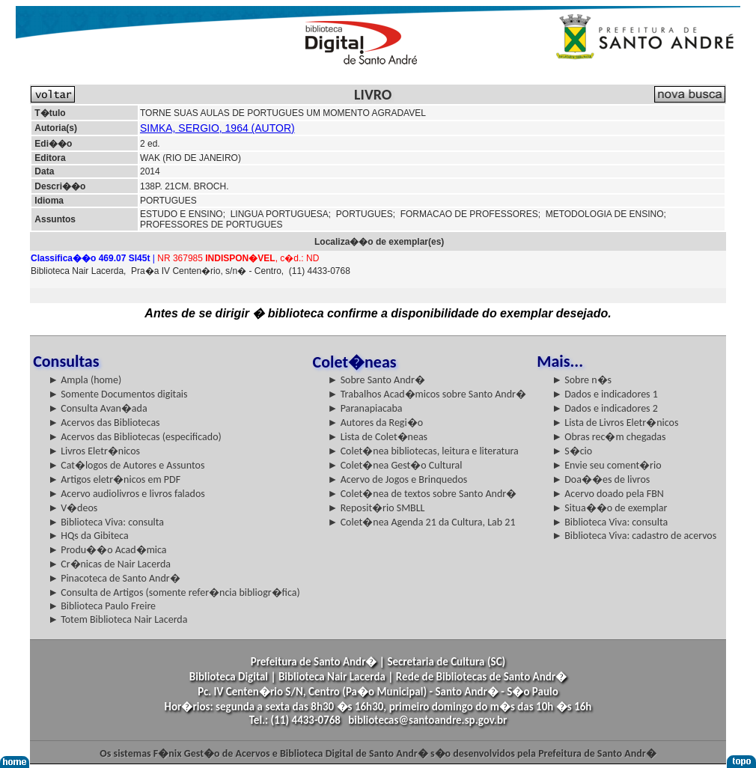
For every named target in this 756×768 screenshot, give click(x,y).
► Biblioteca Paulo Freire (102, 606)
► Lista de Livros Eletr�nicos (615, 422)
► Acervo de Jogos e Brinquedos (398, 479)
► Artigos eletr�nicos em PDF (114, 479)
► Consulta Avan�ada (97, 408)
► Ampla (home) (84, 380)
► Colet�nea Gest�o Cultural (395, 465)
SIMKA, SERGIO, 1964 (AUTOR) (217, 128)
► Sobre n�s (582, 380)
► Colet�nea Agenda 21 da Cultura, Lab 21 (422, 522)
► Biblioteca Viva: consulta (106, 522)
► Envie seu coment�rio (606, 465)
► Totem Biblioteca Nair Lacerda (117, 619)
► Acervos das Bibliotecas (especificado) (135, 436)
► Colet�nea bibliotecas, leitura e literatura (423, 451)
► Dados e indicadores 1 (605, 394)
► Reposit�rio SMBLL (376, 508)
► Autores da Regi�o (375, 422)
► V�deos (72, 508)
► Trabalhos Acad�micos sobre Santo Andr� (427, 394)
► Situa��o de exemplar (609, 508)
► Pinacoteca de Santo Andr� (114, 578)
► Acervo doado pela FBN (608, 493)
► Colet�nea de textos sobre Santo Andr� (422, 493)
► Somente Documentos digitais (117, 394)
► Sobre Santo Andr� (376, 380)
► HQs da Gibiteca (88, 535)
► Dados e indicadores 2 (605, 408)
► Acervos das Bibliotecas (103, 422)
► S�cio (572, 451)
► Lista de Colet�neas (377, 436)
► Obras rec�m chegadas (608, 436)
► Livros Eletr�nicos (94, 451)
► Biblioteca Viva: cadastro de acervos (634, 535)
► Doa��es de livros (601, 479)
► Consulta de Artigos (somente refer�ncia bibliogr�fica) (174, 592)
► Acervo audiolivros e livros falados (126, 493)
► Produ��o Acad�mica (107, 549)
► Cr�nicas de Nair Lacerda (109, 564)
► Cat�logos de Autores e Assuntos (126, 465)
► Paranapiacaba (365, 408)
